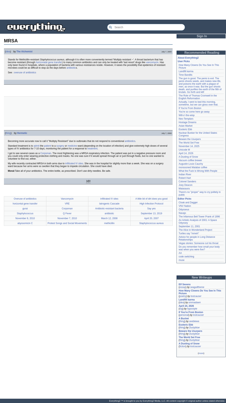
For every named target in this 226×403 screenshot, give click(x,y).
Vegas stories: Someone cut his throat (198, 243)
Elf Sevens (185, 284)
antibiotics (130, 141)
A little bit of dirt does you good (151, 198)
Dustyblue (194, 327)
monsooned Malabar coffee (193, 167)
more (201, 353)
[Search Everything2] (146, 27)
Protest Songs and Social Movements (67, 223)
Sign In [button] (202, 36)
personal (183, 315)
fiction (182, 346)
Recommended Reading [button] (201, 52)
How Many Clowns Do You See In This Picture (200, 292)
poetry (182, 296)
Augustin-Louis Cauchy (191, 163)
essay (182, 287)
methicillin (109, 223)
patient (47, 145)
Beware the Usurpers (190, 139)
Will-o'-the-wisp (187, 115)
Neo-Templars (186, 118)
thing (8, 133)
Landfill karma (186, 71)
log (181, 308)
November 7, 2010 (67, 218)
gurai (25, 208)
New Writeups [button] (202, 277)
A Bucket (184, 318)
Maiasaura (184, 188)
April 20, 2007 (151, 218)
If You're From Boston (190, 108)
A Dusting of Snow (188, 156)
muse (181, 260)
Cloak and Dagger (188, 202)
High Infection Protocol (151, 203)
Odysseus (184, 209)
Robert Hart (185, 178)
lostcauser (196, 296)
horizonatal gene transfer (49, 62)
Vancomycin (67, 198)
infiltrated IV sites (74, 163)
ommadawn (194, 302)
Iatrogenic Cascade (109, 203)
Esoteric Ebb (185, 129)
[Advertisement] (113, 10)
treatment (93, 148)
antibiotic (71, 67)
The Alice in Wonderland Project (195, 230)
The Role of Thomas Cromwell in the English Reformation (198, 97)
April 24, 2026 (186, 306)
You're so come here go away (194, 111)
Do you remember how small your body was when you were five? (199, 248)
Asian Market (185, 125)
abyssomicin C (25, 223)
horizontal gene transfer (25, 203)
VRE (67, 203)
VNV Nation (185, 206)
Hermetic (22, 133)
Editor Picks (184, 198)
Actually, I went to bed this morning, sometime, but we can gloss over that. (198, 103)
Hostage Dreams (187, 122)
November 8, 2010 (25, 218)
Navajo (182, 213)
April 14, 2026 (186, 153)
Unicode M (184, 149)
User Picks (184, 61)
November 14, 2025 (189, 146)
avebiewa (194, 321)
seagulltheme (197, 287)
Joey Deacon (185, 185)
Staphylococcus (25, 213)
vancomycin (152, 62)
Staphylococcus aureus (151, 223)
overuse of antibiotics (25, 72)
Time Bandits (185, 75)
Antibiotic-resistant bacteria (109, 208)
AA (180, 253)
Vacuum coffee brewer (190, 160)
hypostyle (192, 308)
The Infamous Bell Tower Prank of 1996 (199, 216)
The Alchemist (24, 51)
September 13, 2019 (151, 213)
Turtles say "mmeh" (189, 233)
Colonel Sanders (187, 181)
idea (8, 51)
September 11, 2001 (189, 226)
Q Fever (67, 213)
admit (36, 145)
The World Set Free (189, 142)
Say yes (151, 208)
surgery (60, 145)
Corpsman (45, 153)
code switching (186, 256)
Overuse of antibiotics (25, 198)
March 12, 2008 (109, 218)
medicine (72, 145)
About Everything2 (188, 57)
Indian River (185, 174)
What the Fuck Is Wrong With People (198, 171)
